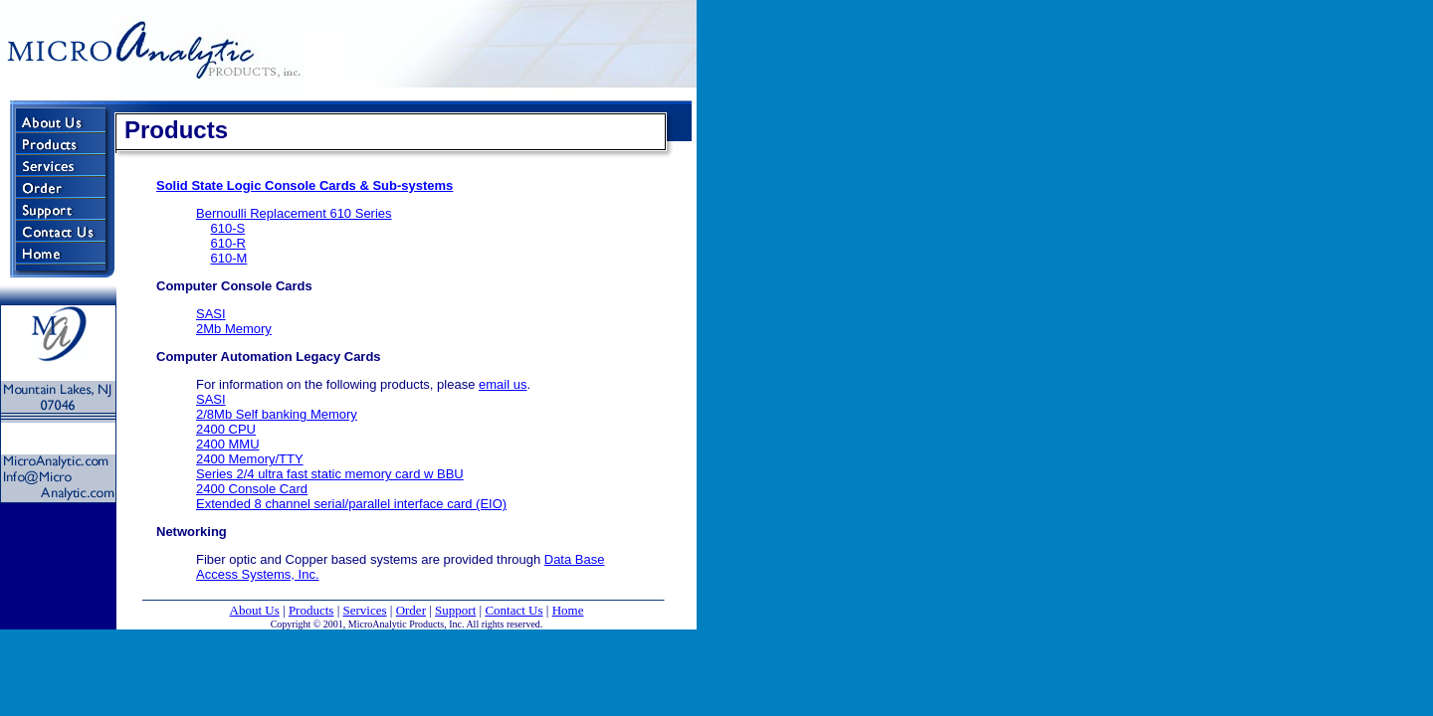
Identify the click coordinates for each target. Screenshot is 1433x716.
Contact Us (513, 610)
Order (411, 610)
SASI (211, 313)
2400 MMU (228, 444)
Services (365, 610)
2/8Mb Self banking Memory (276, 414)
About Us (255, 610)
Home (568, 610)
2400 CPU (226, 429)
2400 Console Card (251, 488)
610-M (228, 258)
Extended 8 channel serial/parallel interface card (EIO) (351, 503)
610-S (227, 228)
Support (455, 610)
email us (502, 384)
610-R (227, 243)
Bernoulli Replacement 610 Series (294, 213)
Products (311, 610)
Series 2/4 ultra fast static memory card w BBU (330, 473)
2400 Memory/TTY (250, 458)
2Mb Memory (234, 328)
